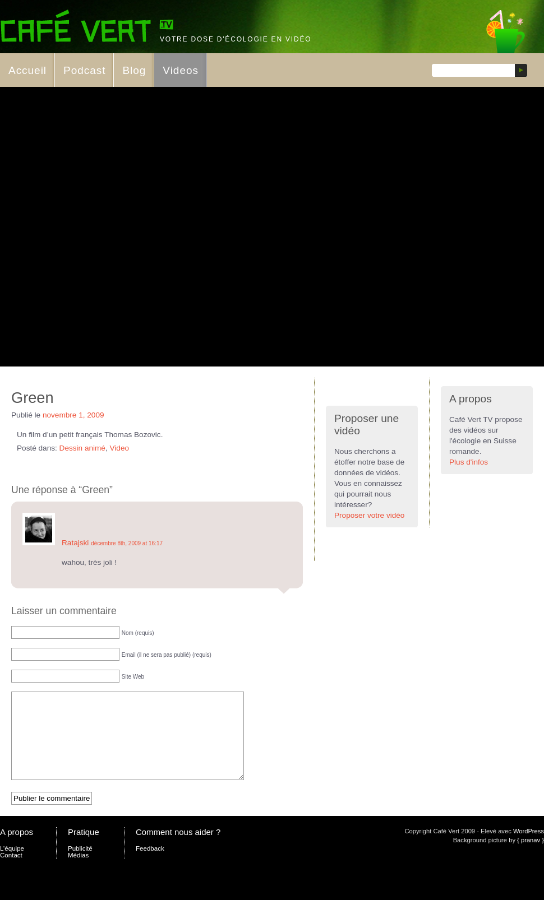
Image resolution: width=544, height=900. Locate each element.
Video (120, 448)
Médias (78, 872)
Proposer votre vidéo (369, 515)
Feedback (150, 865)
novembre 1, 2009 (73, 415)
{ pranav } (530, 856)
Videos (181, 70)
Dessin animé (82, 448)
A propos (16, 848)
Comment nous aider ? (178, 848)
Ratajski (75, 543)
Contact (11, 872)
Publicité (80, 865)
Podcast (84, 70)
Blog (134, 70)
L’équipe (12, 865)
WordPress (528, 848)
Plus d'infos (468, 462)
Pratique (83, 848)
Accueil (27, 70)
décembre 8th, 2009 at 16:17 (127, 543)
